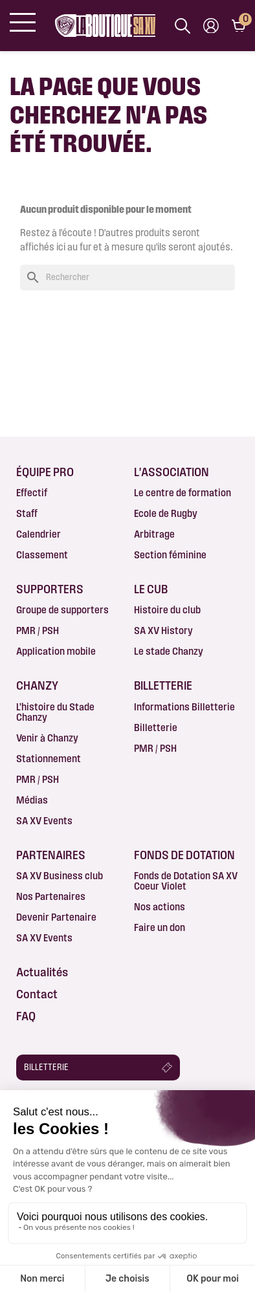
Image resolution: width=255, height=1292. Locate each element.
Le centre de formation (182, 492)
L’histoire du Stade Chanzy (55, 712)
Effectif (31, 492)
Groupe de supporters (62, 609)
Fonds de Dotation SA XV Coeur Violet (186, 881)
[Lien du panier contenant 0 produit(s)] (238, 25)
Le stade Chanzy (168, 651)
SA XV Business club (59, 875)
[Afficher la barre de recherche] (182, 26)
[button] (98, 1067)
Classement (42, 554)
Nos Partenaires (50, 896)
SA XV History (163, 630)
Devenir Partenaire (56, 917)
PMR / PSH (37, 630)
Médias (32, 799)
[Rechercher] (127, 277)
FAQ (26, 1015)
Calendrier (38, 534)
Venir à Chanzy (47, 737)
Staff (27, 513)
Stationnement (48, 758)
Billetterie (155, 727)
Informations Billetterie (184, 706)
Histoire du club (167, 609)
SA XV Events (44, 820)
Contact (37, 993)
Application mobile (56, 651)
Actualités (42, 971)
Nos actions (159, 906)
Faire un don (159, 927)
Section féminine (170, 554)
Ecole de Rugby (165, 513)
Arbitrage (154, 534)
